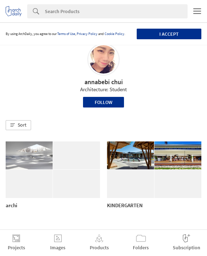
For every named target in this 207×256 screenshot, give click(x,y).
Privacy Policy (87, 33)
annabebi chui (103, 82)
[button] (18, 125)
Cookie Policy (114, 33)
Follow (103, 102)
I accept (169, 34)
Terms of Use (66, 33)
